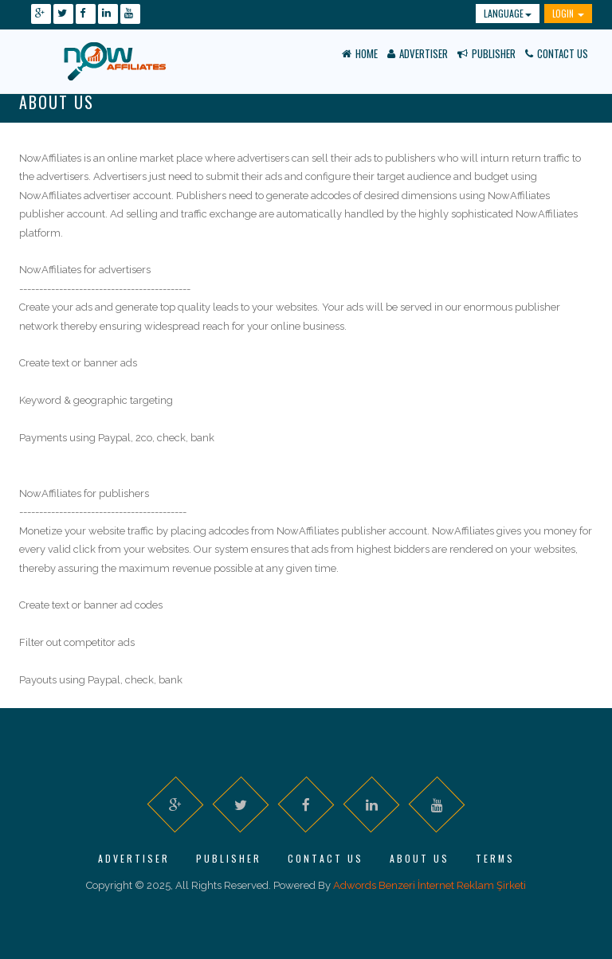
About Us (419, 858)
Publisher (486, 53)
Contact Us (556, 53)
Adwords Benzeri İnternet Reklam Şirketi (429, 885)
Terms (495, 858)
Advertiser (417, 53)
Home (360, 53)
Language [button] (508, 13)
